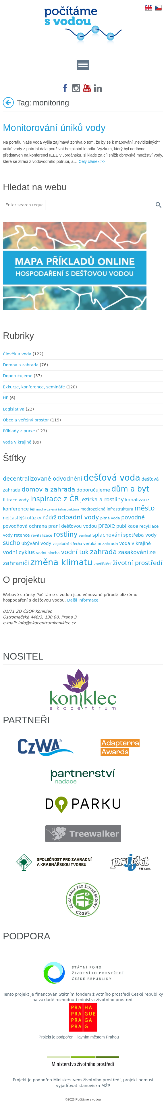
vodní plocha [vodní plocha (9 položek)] (48, 553)
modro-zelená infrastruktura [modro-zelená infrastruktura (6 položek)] (57, 509)
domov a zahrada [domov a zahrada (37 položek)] (48, 489)
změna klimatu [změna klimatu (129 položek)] (61, 562)
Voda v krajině (17, 442)
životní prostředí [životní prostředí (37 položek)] (137, 562)
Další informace (83, 600)
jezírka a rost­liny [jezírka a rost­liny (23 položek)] (102, 499)
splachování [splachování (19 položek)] (107, 535)
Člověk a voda (17, 354)
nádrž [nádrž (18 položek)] (49, 518)
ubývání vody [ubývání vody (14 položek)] (36, 543)
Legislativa (13, 409)
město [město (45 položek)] (144, 508)
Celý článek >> (92, 161)
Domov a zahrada (20, 365)
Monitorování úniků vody (54, 127)
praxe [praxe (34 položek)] (106, 525)
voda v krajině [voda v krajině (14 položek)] (135, 543)
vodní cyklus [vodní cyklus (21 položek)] (19, 552)
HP (5, 398)
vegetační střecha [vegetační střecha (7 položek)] (67, 544)
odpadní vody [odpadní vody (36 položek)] (78, 517)
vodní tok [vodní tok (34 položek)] (75, 552)
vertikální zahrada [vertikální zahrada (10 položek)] (100, 544)
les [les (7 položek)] (32, 509)
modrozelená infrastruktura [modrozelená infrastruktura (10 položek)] (106, 509)
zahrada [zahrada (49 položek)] (103, 552)
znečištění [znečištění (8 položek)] (102, 564)
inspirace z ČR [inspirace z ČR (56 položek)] (54, 499)
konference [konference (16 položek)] (16, 509)
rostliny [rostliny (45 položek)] (65, 534)
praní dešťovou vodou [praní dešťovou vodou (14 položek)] (72, 526)
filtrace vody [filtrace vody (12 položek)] (16, 500)
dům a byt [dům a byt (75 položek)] (130, 489)
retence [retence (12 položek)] (22, 535)
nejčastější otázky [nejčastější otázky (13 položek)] (22, 518)
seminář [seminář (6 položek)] (85, 535)
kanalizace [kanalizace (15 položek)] (137, 499)
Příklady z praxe (19, 431)
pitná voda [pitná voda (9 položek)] (110, 518)
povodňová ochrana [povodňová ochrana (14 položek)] (25, 526)
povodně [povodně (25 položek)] (133, 517)
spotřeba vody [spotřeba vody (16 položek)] (140, 535)
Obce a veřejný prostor (26, 420)
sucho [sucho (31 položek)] (11, 542)
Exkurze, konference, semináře (34, 387)
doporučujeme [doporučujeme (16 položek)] (93, 490)
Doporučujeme (17, 375)
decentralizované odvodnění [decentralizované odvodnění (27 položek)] (42, 478)
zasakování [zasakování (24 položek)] (133, 552)
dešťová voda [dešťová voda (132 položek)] (111, 478)
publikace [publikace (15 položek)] (127, 526)
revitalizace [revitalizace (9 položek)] (41, 535)
